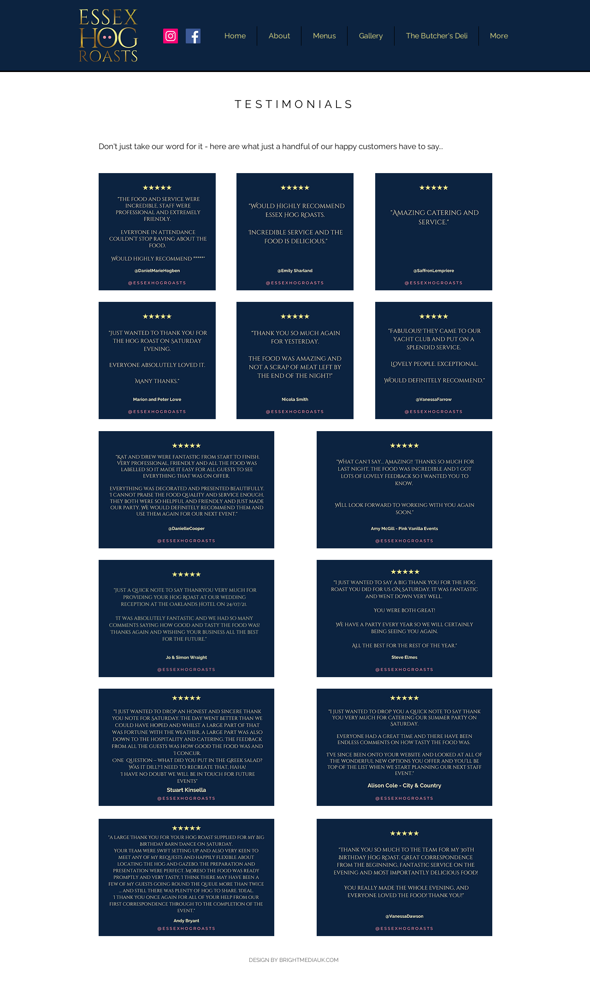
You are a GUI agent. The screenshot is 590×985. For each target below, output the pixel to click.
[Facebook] (193, 36)
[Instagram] (170, 36)
